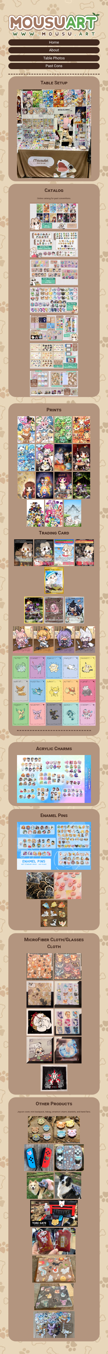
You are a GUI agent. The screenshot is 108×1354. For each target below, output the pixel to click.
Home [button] (54, 42)
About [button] (54, 50)
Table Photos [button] (54, 58)
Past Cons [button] (54, 66)
